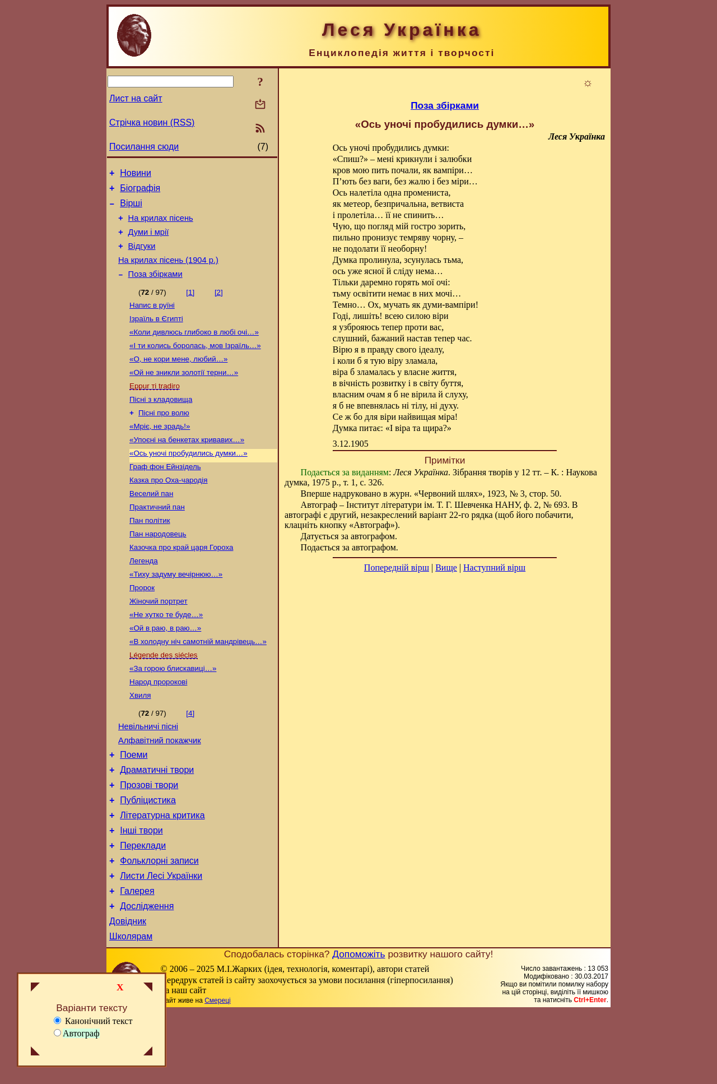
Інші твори (141, 891)
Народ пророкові (158, 728)
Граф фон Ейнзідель (165, 494)
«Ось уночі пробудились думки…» (188, 480)
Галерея (137, 958)
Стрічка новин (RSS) (151, 122)
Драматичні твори (157, 823)
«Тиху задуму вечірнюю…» (175, 611)
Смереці (217, 1073)
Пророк (142, 626)
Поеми (133, 807)
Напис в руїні (152, 320)
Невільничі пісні (148, 775)
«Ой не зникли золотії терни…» (183, 392)
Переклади (143, 907)
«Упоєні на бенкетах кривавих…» (186, 465)
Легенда (143, 596)
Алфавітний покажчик (159, 790)
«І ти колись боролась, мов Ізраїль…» (195, 363)
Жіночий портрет (158, 640)
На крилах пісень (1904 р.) (168, 271)
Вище (446, 567)
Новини (135, 174)
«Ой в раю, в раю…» (165, 669)
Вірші (131, 208)
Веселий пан (151, 524)
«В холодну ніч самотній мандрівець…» (198, 684)
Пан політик (149, 553)
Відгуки (142, 256)
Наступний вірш (494, 567)
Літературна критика (162, 874)
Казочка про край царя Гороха (181, 582)
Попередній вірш (396, 567)
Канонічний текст (93, 1021)
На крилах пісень (160, 224)
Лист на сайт (135, 98)
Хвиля (140, 742)
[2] (219, 306)
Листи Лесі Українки (161, 941)
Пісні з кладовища (160, 422)
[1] (190, 306)
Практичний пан (157, 538)
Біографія (140, 191)
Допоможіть (358, 1026)
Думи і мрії (148, 240)
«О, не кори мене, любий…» (178, 378)
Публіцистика (148, 857)
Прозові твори (149, 840)
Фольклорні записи (159, 924)
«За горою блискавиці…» (172, 713)
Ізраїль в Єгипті (156, 334)
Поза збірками (155, 287)
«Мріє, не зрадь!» (159, 451)
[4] (190, 760)
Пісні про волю (163, 436)
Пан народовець (157, 567)
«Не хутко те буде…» (166, 655)
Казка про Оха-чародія (168, 509)
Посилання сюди (144, 146)
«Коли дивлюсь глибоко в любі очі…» (194, 349)
